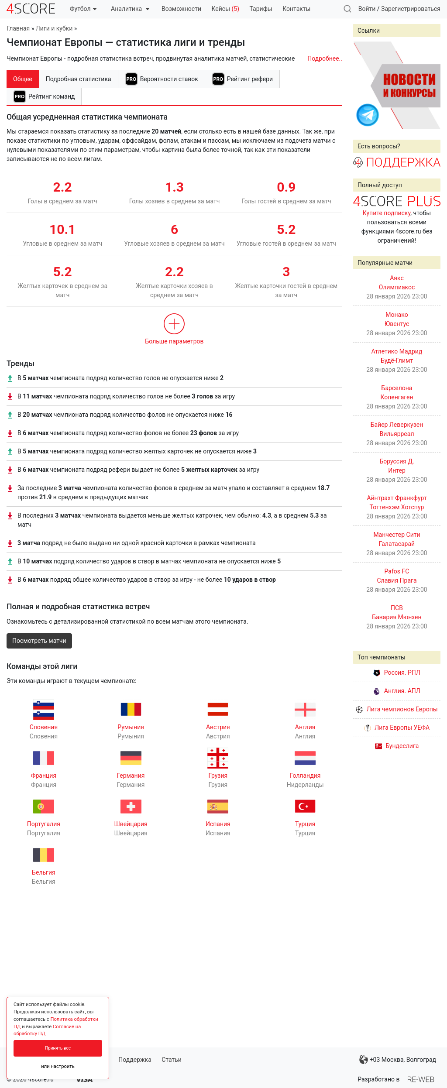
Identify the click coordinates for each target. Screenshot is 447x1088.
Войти (367, 8)
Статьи (172, 1059)
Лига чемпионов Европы (396, 709)
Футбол (83, 8)
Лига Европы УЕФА (397, 727)
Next (429, 85)
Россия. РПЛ (396, 672)
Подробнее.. (324, 58)
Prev (364, 85)
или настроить (58, 1066)
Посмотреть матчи (39, 640)
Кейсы (225, 8)
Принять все (58, 1048)
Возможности (181, 8)
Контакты (296, 8)
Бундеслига (397, 745)
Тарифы (261, 8)
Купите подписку (387, 212)
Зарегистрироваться (410, 8)
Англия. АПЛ (396, 690)
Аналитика (130, 8)
